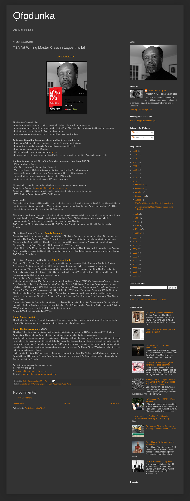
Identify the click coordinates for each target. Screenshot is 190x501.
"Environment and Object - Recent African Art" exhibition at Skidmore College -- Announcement (160, 382)
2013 (135, 253)
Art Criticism (25, 384)
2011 (135, 260)
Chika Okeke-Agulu (157, 91)
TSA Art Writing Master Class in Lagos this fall (154, 203)
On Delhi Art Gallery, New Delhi (159, 312)
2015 (135, 245)
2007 (135, 276)
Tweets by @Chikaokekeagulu (143, 121)
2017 (135, 238)
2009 (135, 268)
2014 (135, 249)
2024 (135, 159)
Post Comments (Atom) (35, 408)
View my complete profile (141, 109)
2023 (135, 162)
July (137, 214)
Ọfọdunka (34, 15)
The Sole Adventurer (53, 384)
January (139, 233)
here (53, 152)
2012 (135, 257)
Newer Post (19, 403)
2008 (135, 272)
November (140, 188)
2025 (135, 155)
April (137, 225)
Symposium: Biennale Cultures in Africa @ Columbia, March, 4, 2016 (161, 427)
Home (67, 403)
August (138, 200)
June (137, 218)
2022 (135, 166)
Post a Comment (24, 398)
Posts (135, 133)
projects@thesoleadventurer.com (51, 188)
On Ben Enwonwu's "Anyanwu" (159, 461)
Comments (138, 138)
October (139, 192)
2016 (135, 241)
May (137, 221)
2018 (135, 181)
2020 (135, 174)
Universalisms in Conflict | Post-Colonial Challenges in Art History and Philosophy (151, 417)
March (138, 229)
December (140, 184)
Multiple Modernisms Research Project (149, 300)
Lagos (42, 384)
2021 (135, 170)
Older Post (114, 403)
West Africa (66, 384)
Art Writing (35, 384)
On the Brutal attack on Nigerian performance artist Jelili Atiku (159, 363)
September (140, 196)
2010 (135, 264)
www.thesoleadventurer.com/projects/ (38, 374)
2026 (135, 151)
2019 (135, 178)
